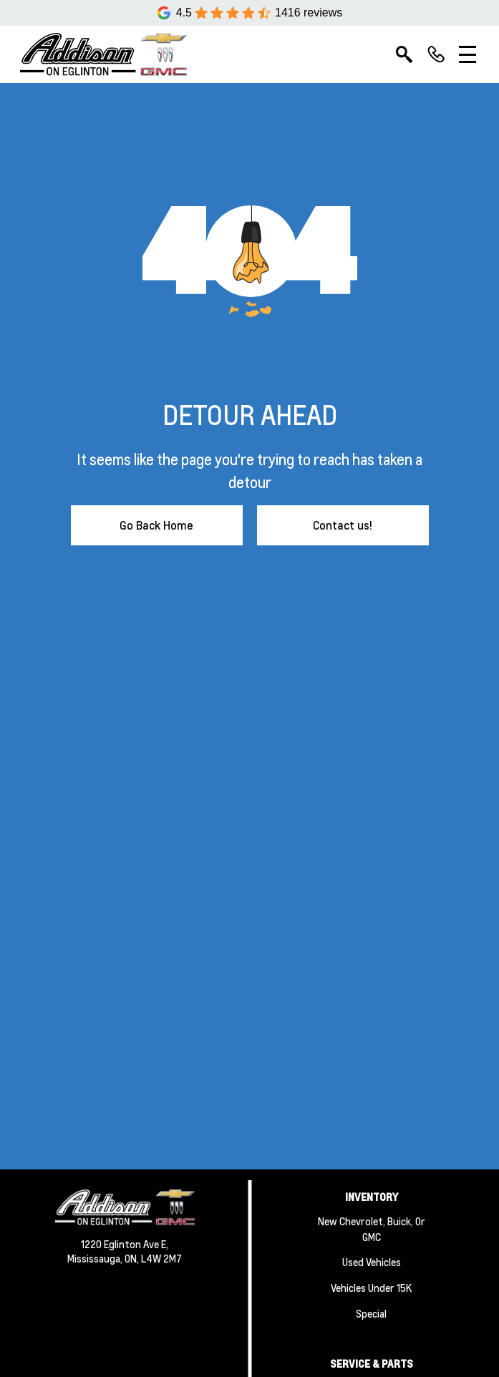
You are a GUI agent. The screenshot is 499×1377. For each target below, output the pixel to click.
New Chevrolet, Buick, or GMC (371, 1229)
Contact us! (342, 524)
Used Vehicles (371, 1261)
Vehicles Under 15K (371, 1287)
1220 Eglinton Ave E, (124, 1243)
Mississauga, (96, 1258)
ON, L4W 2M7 (153, 1258)
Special (371, 1313)
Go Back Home (156, 524)
